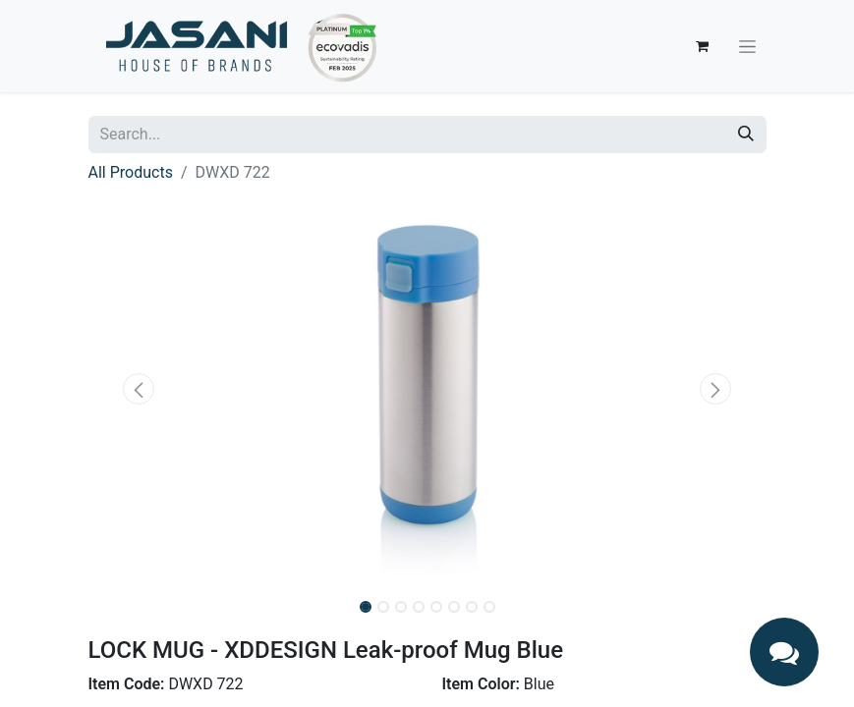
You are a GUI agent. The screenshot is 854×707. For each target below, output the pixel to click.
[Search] (746, 134)
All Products (130, 172)
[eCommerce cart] (702, 46)
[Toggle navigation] (747, 46)
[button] (139, 388)
